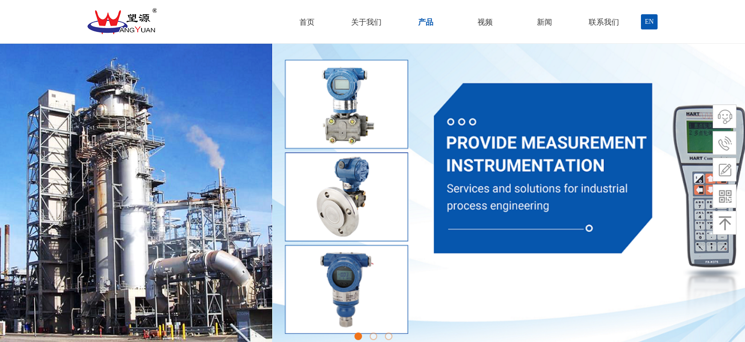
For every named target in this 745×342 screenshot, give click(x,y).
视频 (485, 22)
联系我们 (604, 22)
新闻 (544, 22)
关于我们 (366, 22)
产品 (425, 22)
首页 (307, 22)
